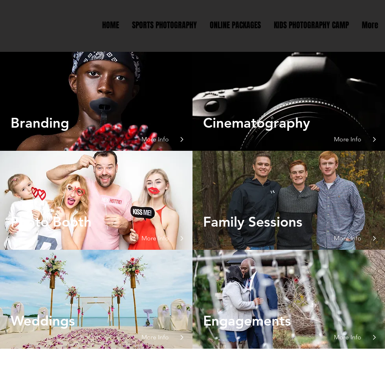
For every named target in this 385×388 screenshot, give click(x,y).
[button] (159, 238)
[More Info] (159, 139)
